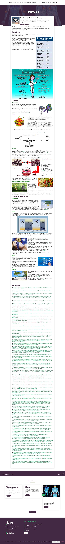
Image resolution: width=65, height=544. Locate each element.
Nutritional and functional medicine (24, 2)
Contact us (52, 2)
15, (39, 157)
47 (50, 194)
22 (28, 178)
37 (45, 250)
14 (47, 152)
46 (43, 279)
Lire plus (8, 495)
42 (36, 276)
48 (51, 194)
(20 (26, 178)
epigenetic (19, 105)
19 (44, 170)
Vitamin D (27, 487)
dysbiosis (24, 151)
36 (44, 250)
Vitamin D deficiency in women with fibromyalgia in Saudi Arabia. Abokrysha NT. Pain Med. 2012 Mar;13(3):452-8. (32, 443)
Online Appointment (45, 2)
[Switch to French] (25, 533)
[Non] (62, 542)
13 (46, 152)
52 (47, 209)
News (39, 2)
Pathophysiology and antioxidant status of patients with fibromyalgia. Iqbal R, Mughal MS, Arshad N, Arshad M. (32, 354)
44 (38, 276)
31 (44, 233)
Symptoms (14, 37)
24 (30, 178)
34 (43, 239)
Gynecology (34, 2)
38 (41, 252)
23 (29, 178)
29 (46, 209)
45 (39, 276)
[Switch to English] (27, 533)
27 (44, 209)
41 (12, 267)
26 (36, 179)
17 (42, 170)
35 (47, 242)
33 (33, 239)
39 (19, 259)
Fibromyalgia (47, 499)
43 (37, 276)
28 (45, 209)
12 (44, 152)
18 (43, 170)
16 (40, 157)
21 (27, 178)
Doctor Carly (13, 2)
